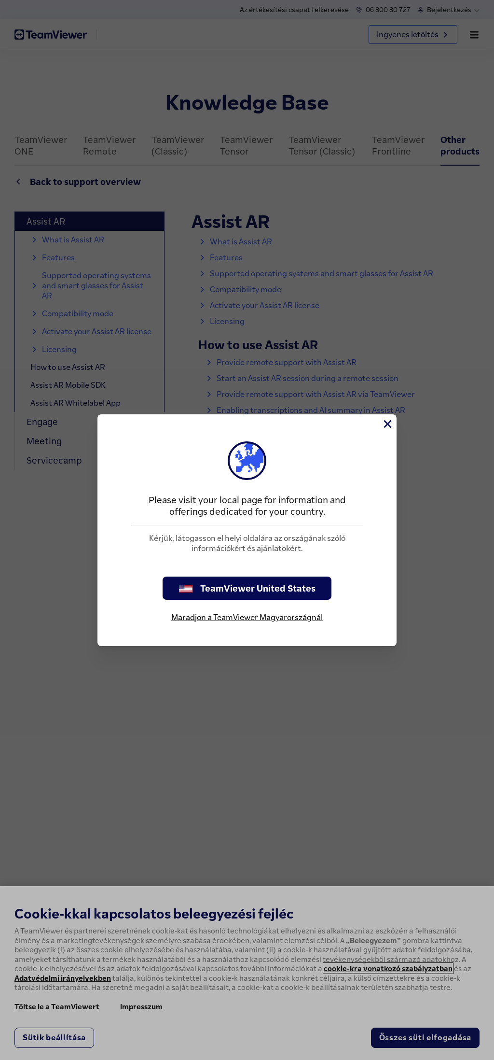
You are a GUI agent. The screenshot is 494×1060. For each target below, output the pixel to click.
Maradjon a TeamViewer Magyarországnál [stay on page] (247, 617)
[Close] (387, 424)
